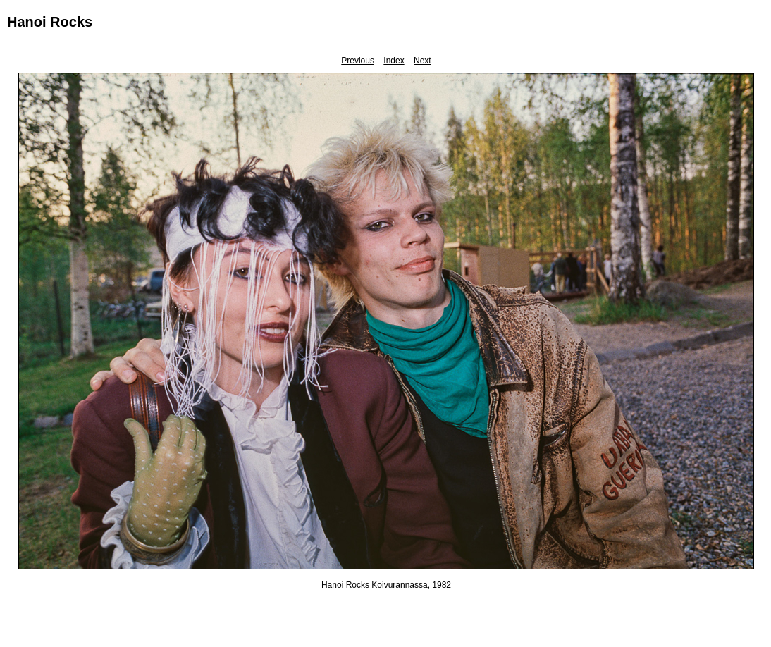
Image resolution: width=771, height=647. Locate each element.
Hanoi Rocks (49, 22)
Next (422, 61)
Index (393, 61)
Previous (357, 61)
